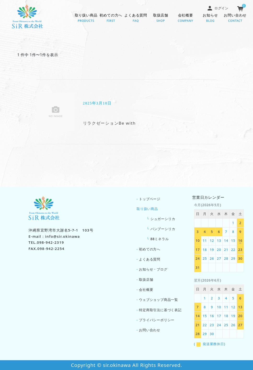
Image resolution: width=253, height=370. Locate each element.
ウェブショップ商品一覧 (158, 299)
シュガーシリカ (162, 218)
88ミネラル (159, 239)
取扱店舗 (160, 18)
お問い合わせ (235, 18)
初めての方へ (110, 18)
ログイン (218, 8)
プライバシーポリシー (156, 320)
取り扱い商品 (86, 18)
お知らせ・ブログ (153, 269)
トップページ (149, 199)
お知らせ (210, 18)
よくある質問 (135, 18)
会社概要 (185, 18)
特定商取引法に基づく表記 (160, 310)
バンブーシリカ (162, 228)
